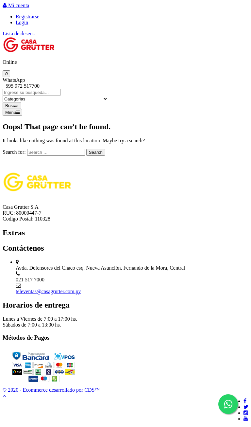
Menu (12, 112)
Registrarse (27, 16)
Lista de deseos (19, 33)
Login (22, 22)
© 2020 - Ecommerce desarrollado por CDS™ (51, 390)
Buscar (12, 105)
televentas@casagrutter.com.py (48, 291)
